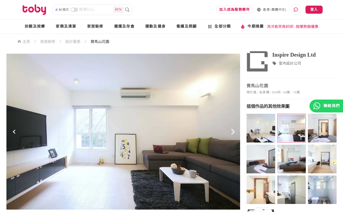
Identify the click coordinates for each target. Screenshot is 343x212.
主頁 (23, 41)
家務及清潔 (66, 26)
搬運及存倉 (124, 26)
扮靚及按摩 (35, 26)
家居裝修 (95, 26)
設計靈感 (72, 41)
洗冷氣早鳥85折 (280, 26)
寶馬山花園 (100, 41)
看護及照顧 (186, 26)
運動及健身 (155, 26)
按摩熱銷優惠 (307, 26)
